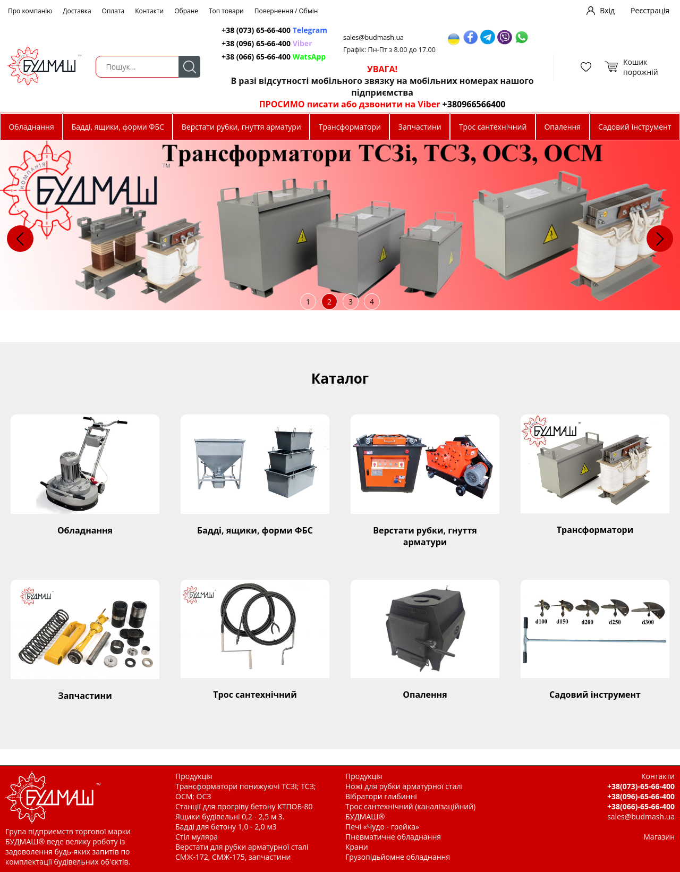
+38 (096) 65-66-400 (267, 43)
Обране (186, 10)
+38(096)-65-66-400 (641, 796)
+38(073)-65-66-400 (641, 786)
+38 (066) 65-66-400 (274, 57)
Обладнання (31, 127)
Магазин (659, 837)
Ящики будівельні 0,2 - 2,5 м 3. (229, 816)
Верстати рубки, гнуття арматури (241, 127)
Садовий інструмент (634, 127)
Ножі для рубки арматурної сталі (404, 786)
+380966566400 (474, 104)
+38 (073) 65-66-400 (274, 30)
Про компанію (30, 10)
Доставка (77, 10)
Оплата (113, 10)
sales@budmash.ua (373, 37)
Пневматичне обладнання (393, 837)
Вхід (607, 10)
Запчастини (419, 127)
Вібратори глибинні (381, 796)
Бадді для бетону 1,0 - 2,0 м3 (226, 827)
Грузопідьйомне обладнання (397, 857)
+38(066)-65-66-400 (641, 806)
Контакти (149, 10)
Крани (356, 847)
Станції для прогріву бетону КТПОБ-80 (244, 806)
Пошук (189, 67)
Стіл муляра (196, 837)
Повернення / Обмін (286, 10)
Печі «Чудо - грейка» (382, 827)
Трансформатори (350, 127)
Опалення (562, 127)
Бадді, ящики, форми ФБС (118, 127)
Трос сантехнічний (493, 127)
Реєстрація (650, 10)
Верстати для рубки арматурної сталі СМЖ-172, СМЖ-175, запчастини (241, 852)
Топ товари (226, 10)
